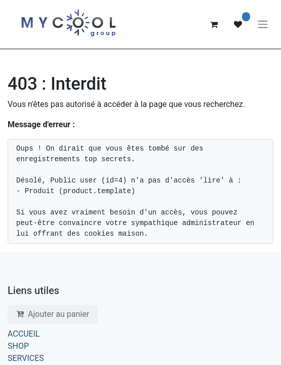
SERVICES (26, 358)
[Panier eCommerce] (214, 24)
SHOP (18, 346)
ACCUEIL (24, 334)
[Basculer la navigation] (262, 24)
